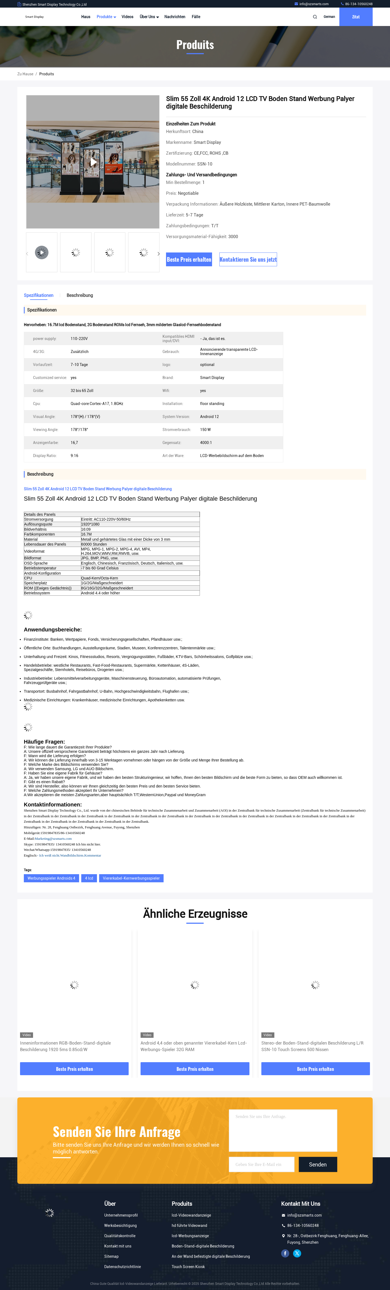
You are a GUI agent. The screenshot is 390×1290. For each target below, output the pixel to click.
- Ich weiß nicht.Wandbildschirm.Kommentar (69, 855)
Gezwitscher (297, 1253)
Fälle (196, 17)
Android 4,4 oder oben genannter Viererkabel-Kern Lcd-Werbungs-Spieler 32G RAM (194, 1046)
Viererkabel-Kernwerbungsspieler (131, 878)
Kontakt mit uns (117, 1246)
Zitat (356, 17)
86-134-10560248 (356, 4)
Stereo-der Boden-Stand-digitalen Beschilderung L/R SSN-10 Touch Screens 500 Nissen (312, 1046)
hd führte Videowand (189, 1225)
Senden (318, 1164)
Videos (127, 17)
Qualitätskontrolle (119, 1236)
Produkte (106, 17)
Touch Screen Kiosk (188, 1267)
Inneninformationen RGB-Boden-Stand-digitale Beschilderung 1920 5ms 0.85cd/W (65, 1046)
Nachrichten (174, 17)
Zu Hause (25, 74)
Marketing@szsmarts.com (53, 839)
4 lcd (89, 878)
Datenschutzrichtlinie (122, 1267)
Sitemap (111, 1256)
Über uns (149, 17)
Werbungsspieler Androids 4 (51, 878)
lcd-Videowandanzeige (191, 1215)
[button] (158, 254)
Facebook (285, 1253)
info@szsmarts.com (311, 4)
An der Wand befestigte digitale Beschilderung (211, 1256)
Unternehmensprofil (121, 1215)
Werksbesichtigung (120, 1225)
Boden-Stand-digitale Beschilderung (203, 1246)
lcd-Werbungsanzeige (190, 1236)
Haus (85, 17)
